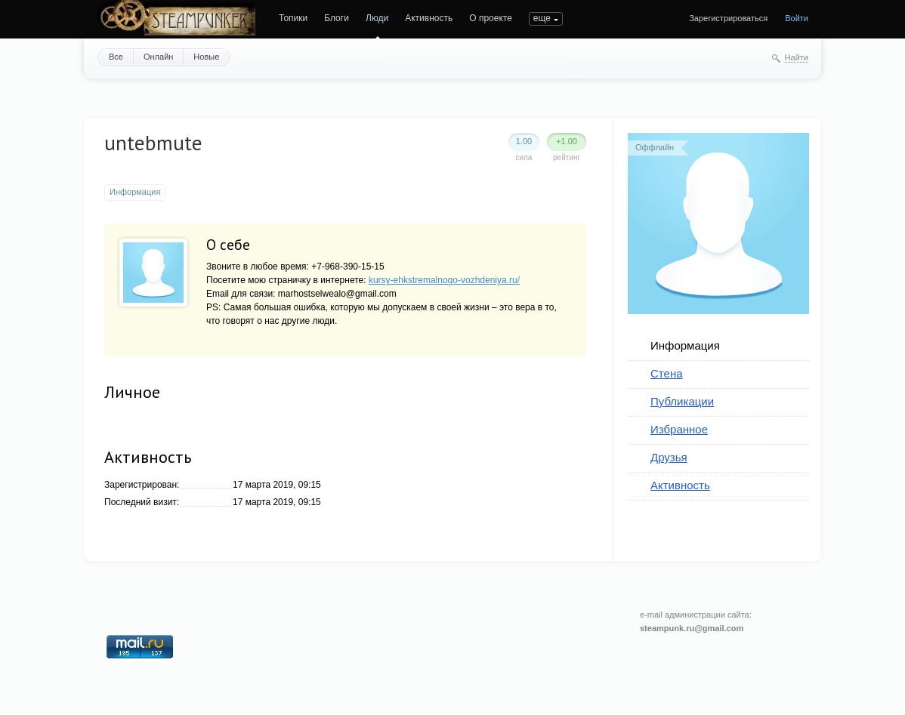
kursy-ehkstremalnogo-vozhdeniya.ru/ (444, 280)
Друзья (668, 457)
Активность (428, 18)
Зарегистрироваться (728, 18)
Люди (377, 18)
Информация (685, 345)
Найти (796, 57)
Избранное (679, 429)
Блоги (336, 18)
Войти (796, 18)
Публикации (682, 401)
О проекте (490, 18)
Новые (206, 56)
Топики (293, 18)
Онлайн (158, 56)
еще (542, 18)
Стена (666, 373)
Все (116, 56)
